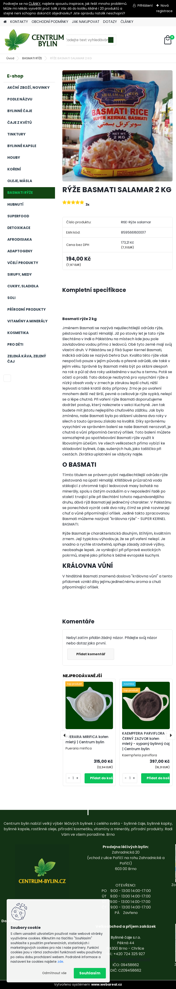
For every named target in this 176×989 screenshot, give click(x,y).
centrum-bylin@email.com (125, 959)
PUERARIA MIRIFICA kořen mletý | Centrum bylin (87, 739)
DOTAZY (110, 21)
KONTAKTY (19, 21)
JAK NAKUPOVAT (85, 21)
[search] (110, 41)
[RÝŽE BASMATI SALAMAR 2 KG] (117, 125)
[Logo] (34, 40)
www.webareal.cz (106, 984)
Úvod (10, 58)
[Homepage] (5, 21)
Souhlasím (89, 973)
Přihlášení (145, 5)
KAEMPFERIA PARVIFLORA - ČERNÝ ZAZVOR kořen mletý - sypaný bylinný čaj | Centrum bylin (146, 741)
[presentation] (64, 735)
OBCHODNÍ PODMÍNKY (50, 21)
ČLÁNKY (35, 3)
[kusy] (73, 778)
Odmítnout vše (54, 973)
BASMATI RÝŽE (32, 58)
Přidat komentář (91, 654)
